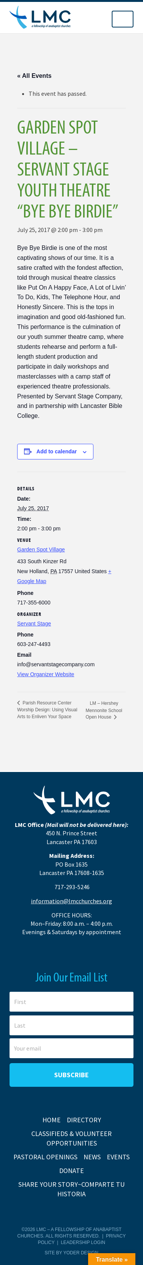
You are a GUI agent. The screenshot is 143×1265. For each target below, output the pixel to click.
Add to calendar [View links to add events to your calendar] (57, 451)
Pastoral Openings (45, 1156)
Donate (71, 1170)
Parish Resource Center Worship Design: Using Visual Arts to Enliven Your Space (47, 709)
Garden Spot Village (41, 549)
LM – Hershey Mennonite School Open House (103, 710)
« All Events (34, 76)
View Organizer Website (45, 674)
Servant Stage (34, 623)
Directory (84, 1119)
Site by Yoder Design (71, 1252)
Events (118, 1156)
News (92, 1156)
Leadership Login (83, 1242)
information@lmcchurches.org (71, 901)
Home (51, 1119)
